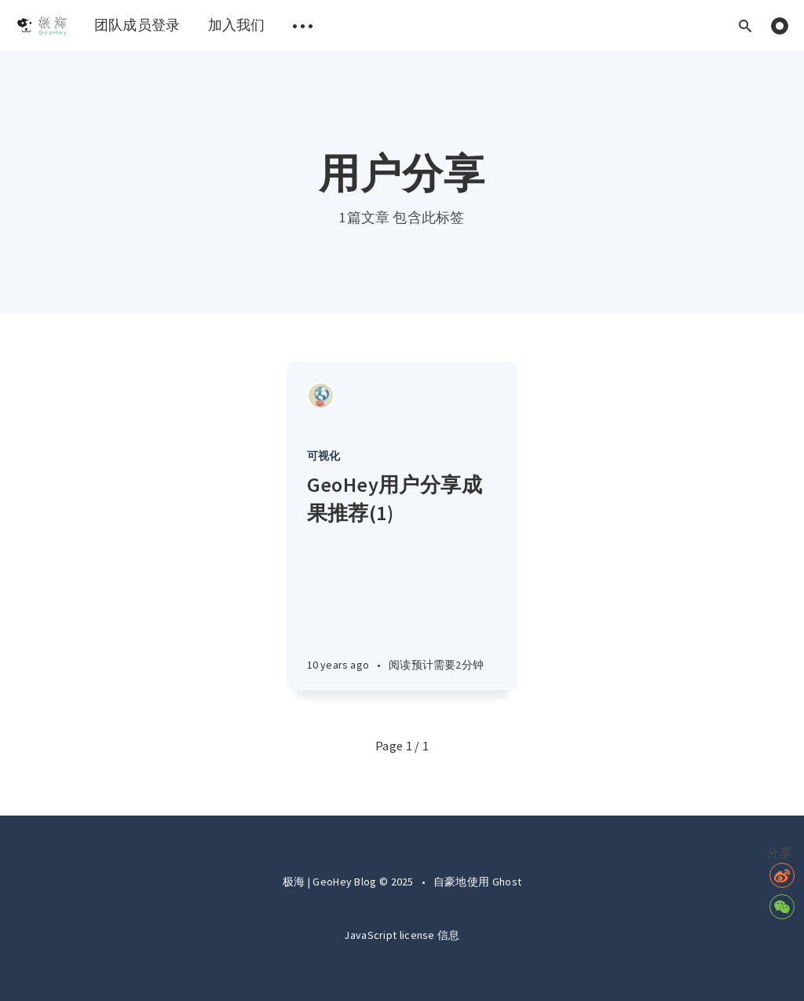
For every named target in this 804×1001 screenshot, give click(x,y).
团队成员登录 (137, 25)
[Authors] (320, 395)
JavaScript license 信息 (401, 935)
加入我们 (236, 25)
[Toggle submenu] (303, 25)
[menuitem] (41, 25)
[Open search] (745, 25)
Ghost (507, 881)
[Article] (402, 395)
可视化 (324, 456)
